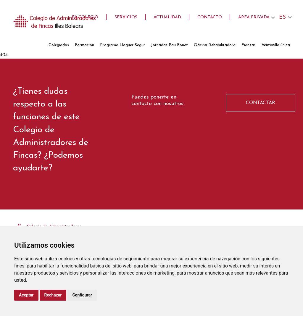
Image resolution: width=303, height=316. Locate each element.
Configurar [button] (82, 295)
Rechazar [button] (53, 295)
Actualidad (167, 17)
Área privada (254, 17)
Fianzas (248, 45)
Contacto (209, 17)
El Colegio (85, 17)
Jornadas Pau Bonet (169, 45)
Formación (84, 45)
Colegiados (59, 45)
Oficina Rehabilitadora (215, 45)
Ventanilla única (276, 45)
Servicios (126, 17)
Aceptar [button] (26, 295)
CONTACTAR (260, 103)
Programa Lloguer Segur (122, 45)
